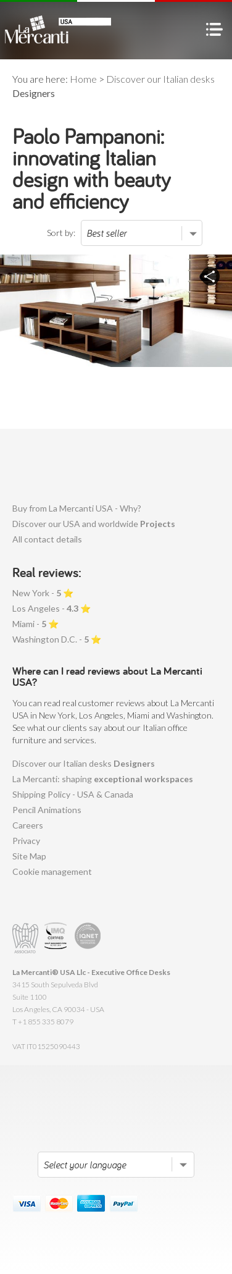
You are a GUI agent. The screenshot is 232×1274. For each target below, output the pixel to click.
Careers (27, 825)
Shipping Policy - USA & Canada (72, 794)
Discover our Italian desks (83, 763)
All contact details (47, 539)
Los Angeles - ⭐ (51, 608)
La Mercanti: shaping (102, 779)
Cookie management (52, 871)
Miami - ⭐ (35, 623)
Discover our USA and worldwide (93, 523)
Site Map (29, 856)
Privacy (26, 840)
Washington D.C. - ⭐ (56, 639)
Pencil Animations (46, 809)
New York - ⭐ (42, 593)
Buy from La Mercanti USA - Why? (76, 508)
